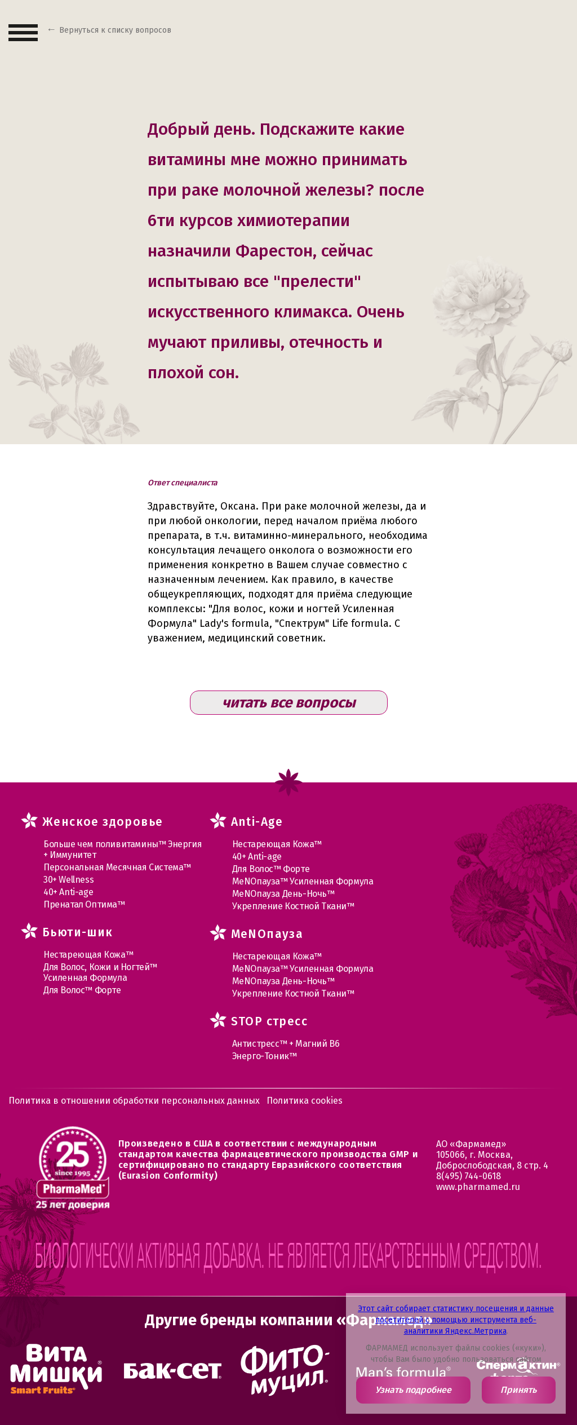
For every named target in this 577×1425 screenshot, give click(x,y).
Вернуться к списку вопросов (115, 30)
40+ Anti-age (68, 892)
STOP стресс (269, 1021)
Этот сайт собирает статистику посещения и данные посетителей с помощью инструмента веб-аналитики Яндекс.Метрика (456, 1320)
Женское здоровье (102, 822)
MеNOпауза (267, 934)
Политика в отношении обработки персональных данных (134, 1100)
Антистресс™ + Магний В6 (286, 1043)
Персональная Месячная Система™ (117, 867)
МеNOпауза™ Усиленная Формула (303, 881)
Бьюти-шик (77, 932)
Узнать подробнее (413, 1389)
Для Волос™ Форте (82, 990)
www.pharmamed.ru (478, 1186)
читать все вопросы (289, 702)
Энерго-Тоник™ (264, 1056)
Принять (518, 1389)
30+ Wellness (68, 879)
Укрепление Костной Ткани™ (293, 906)
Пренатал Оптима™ (84, 904)
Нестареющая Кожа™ (88, 954)
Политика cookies (305, 1100)
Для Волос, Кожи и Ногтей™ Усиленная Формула (100, 972)
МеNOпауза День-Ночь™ (283, 893)
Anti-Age (257, 822)
